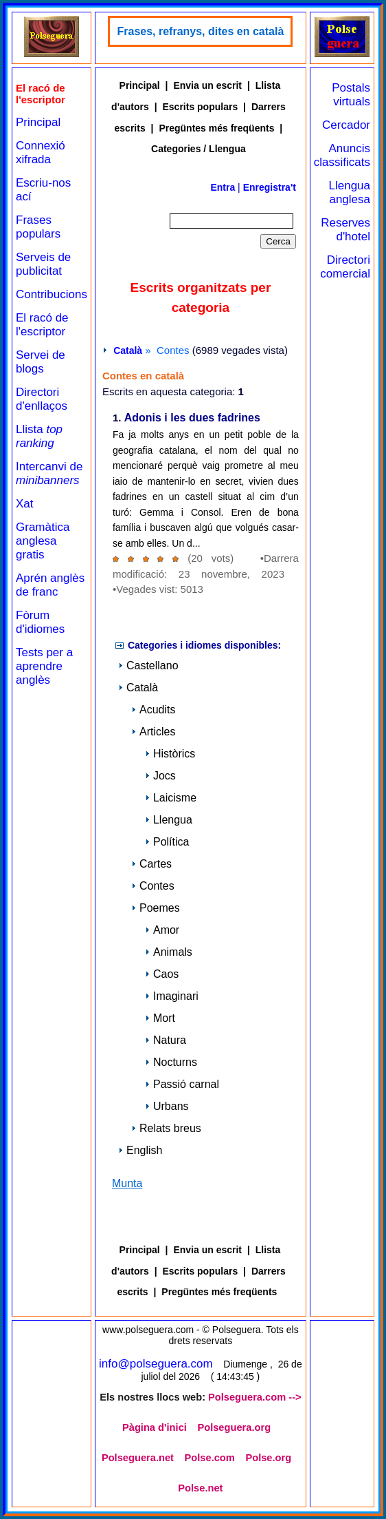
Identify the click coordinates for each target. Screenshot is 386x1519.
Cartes (151, 864)
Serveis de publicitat (43, 264)
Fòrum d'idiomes (40, 622)
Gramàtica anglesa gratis (42, 541)
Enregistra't (269, 187)
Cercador (346, 125)
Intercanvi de (49, 473)
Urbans (167, 1106)
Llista (39, 436)
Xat (25, 503)
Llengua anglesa (349, 192)
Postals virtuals (351, 94)
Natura (165, 1040)
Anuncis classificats (342, 155)
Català (127, 350)
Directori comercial (345, 266)
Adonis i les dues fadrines (192, 418)
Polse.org (268, 1457)
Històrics (170, 754)
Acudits (153, 709)
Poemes (155, 908)
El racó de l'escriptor (42, 324)
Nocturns (171, 1062)
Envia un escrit (207, 85)
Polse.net (200, 1488)
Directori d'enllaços (41, 399)
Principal (38, 122)
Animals (168, 952)
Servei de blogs (40, 361)
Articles (153, 731)
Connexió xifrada (40, 152)
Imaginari (171, 996)
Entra (222, 187)
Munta (127, 1183)
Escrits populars (200, 106)
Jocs (160, 776)
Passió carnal (182, 1084)
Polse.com (210, 1457)
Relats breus (166, 1128)
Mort (160, 1018)
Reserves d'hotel (345, 229)
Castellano (148, 665)
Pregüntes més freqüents (216, 128)
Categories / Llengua (198, 148)
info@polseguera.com (156, 1363)
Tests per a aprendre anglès (44, 666)
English (140, 1150)
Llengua (168, 820)
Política (167, 842)
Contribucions (51, 294)
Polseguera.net (138, 1457)
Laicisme (170, 798)
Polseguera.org (234, 1427)
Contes (152, 886)
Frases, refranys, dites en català (200, 31)
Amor (162, 930)
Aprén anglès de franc (50, 585)
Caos (162, 974)
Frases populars (38, 226)
